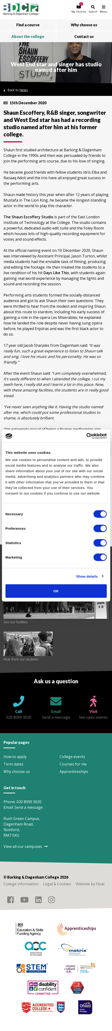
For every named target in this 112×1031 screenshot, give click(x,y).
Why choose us (16, 771)
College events (72, 756)
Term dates (13, 764)
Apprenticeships (74, 771)
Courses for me (73, 764)
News (24, 90)
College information (20, 883)
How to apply (15, 756)
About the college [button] (27, 36)
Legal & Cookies (57, 883)
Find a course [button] (28, 25)
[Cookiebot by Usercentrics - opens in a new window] (86, 436)
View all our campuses (25, 846)
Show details (87, 576)
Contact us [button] (84, 36)
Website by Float (90, 883)
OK (56, 591)
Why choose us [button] (84, 25)
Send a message (28, 807)
